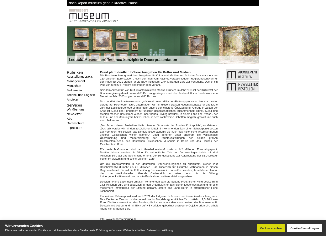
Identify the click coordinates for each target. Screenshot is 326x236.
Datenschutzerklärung (160, 230)
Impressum (74, 127)
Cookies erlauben (271, 228)
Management (76, 81)
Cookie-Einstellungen (304, 228)
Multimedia (74, 90)
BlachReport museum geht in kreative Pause (103, 3)
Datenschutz (75, 123)
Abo (69, 118)
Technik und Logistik (81, 95)
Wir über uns (75, 109)
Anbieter (72, 99)
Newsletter (74, 114)
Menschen (74, 85)
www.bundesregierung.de (121, 219)
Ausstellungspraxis (80, 76)
